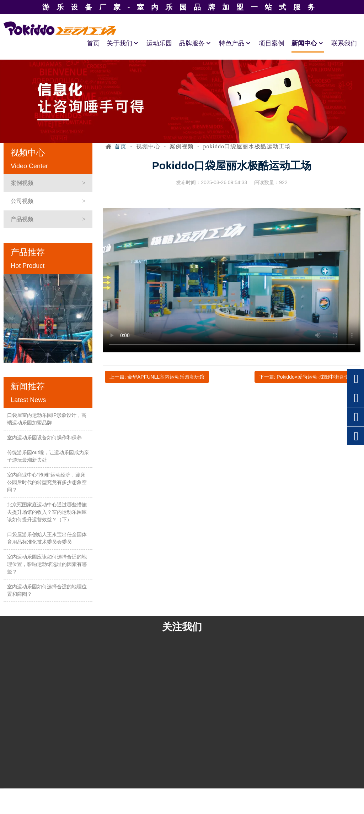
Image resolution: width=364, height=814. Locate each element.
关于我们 (123, 43)
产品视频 (22, 219)
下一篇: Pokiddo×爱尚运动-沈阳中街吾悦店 (306, 377)
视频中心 (148, 146)
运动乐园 (159, 43)
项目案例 (271, 43)
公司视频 (22, 201)
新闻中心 (307, 43)
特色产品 (235, 43)
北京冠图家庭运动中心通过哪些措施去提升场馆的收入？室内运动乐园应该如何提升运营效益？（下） (47, 512)
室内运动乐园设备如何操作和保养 (44, 437)
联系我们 (344, 43)
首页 (93, 43)
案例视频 (22, 183)
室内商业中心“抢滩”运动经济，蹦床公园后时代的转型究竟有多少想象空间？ (47, 482)
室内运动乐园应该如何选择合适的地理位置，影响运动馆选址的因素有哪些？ (47, 564)
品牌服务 (195, 43)
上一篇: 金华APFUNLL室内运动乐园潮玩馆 (156, 377)
